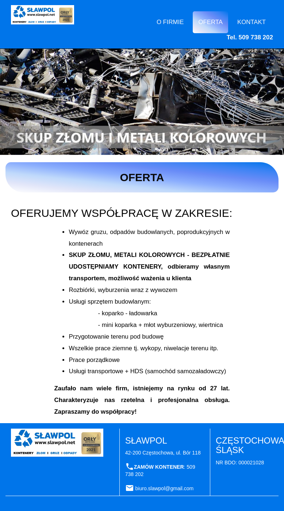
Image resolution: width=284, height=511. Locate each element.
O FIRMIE (170, 22)
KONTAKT (251, 22)
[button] (21, 77)
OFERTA (210, 22)
